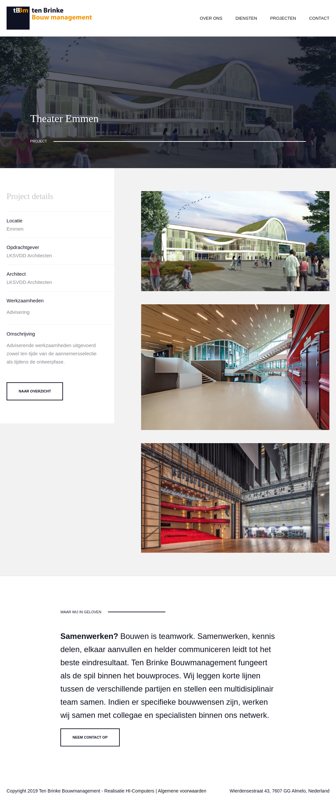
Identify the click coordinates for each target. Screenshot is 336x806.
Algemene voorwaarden (182, 790)
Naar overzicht (35, 391)
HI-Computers (140, 790)
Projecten (283, 18)
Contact (319, 18)
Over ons (211, 18)
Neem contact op (90, 741)
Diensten (246, 18)
